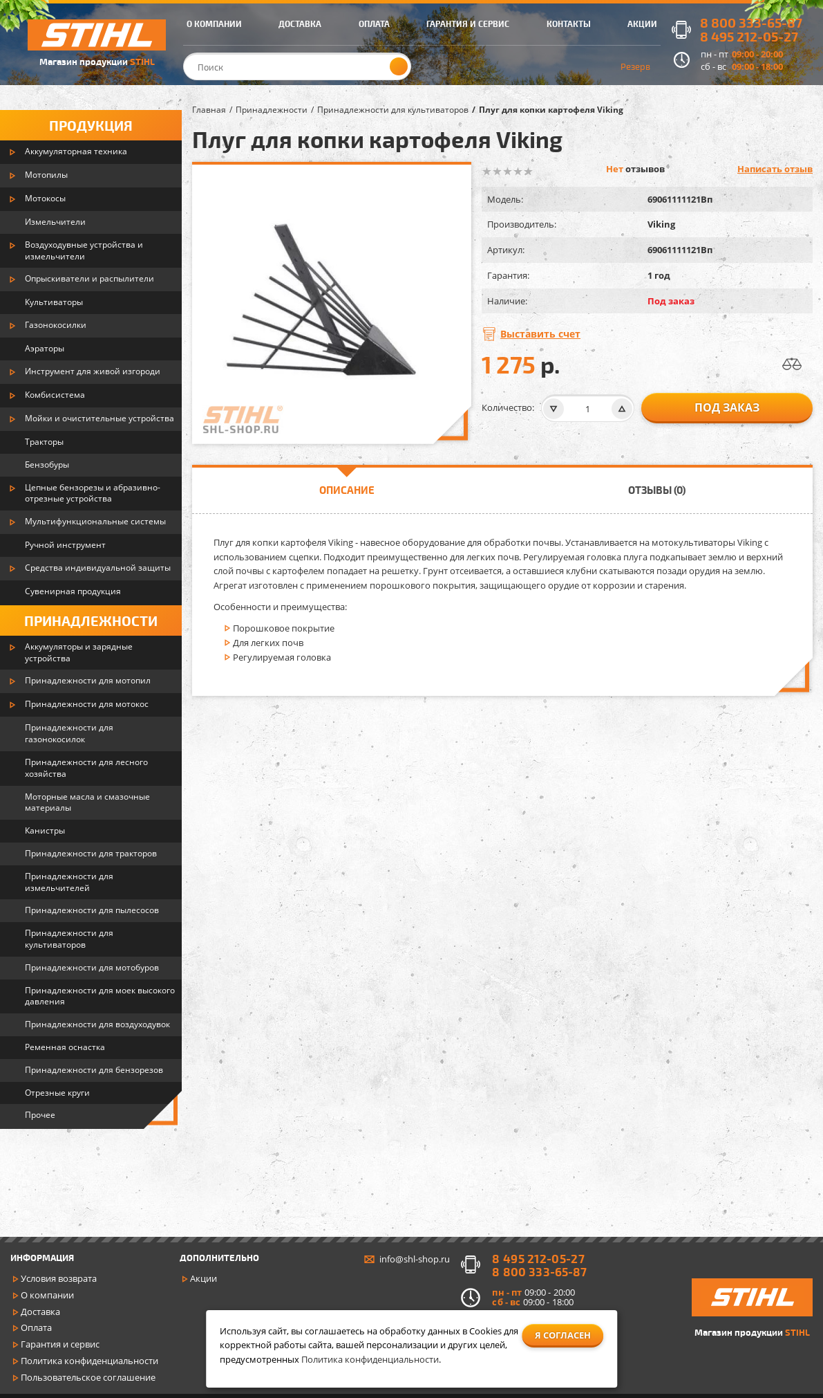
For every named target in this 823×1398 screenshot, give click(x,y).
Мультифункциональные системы (95, 521)
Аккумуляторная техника (76, 151)
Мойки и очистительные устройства (99, 418)
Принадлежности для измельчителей (69, 882)
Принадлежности (91, 620)
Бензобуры (47, 464)
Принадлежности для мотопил (88, 680)
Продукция (91, 125)
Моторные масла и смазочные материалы (87, 802)
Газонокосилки (55, 325)
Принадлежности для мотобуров (92, 967)
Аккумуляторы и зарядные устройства (79, 652)
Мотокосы (45, 198)
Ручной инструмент (65, 545)
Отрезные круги (57, 1092)
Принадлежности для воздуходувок (97, 1024)
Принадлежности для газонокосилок (69, 733)
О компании (47, 1295)
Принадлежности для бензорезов (94, 1070)
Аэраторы (44, 348)
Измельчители (55, 222)
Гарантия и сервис (60, 1344)
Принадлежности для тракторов (91, 853)
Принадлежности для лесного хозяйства (86, 768)
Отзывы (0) (656, 490)
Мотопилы (46, 175)
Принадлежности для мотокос (87, 704)
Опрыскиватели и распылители (89, 278)
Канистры (45, 830)
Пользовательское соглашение (88, 1377)
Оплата (36, 1327)
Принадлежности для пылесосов (92, 910)
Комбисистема (55, 395)
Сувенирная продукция (73, 591)
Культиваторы (54, 302)
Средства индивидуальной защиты (98, 567)
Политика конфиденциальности (89, 1360)
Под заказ (726, 407)
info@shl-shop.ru (414, 1259)
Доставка (40, 1311)
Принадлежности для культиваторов (69, 938)
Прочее (40, 1115)
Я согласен (563, 1335)
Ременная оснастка (65, 1047)
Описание (347, 490)
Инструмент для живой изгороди (92, 371)
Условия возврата (59, 1278)
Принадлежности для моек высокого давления (100, 996)
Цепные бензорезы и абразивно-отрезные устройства (92, 493)
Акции (203, 1278)
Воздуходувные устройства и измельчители (84, 250)
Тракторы (44, 442)
